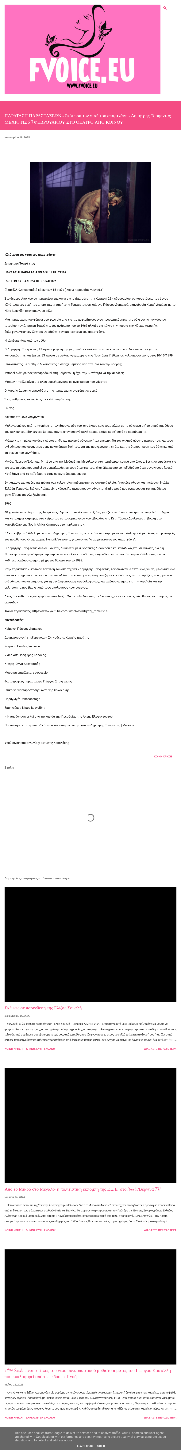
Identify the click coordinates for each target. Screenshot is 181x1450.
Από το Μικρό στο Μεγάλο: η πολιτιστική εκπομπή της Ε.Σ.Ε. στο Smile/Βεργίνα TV (82, 1189)
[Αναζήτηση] (165, 7)
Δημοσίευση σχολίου (41, 1048)
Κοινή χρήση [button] (163, 756)
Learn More (85, 1446)
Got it (101, 1446)
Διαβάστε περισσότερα (160, 1048)
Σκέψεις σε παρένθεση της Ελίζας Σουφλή (43, 1008)
